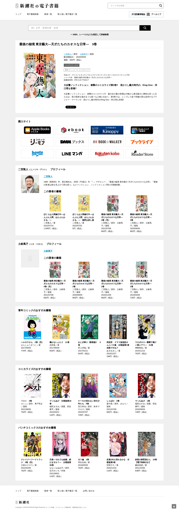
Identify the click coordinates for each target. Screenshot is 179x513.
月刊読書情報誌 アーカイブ (146, 14)
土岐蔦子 (84, 54)
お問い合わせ (89, 491)
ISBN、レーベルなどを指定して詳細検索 (91, 34)
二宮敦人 (68, 54)
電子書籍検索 (33, 14)
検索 (160, 5)
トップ (18, 14)
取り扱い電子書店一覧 (67, 14)
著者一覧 (48, 14)
